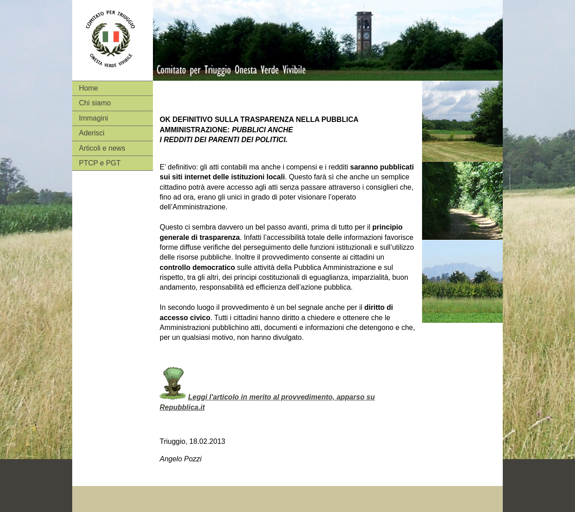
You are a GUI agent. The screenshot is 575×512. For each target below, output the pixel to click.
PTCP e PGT (100, 163)
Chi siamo (95, 103)
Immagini (93, 118)
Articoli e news (102, 148)
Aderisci (92, 133)
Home (88, 88)
